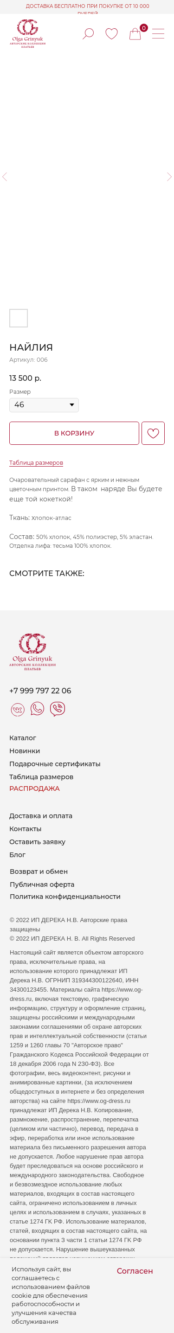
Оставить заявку (37, 842)
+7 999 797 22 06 (40, 690)
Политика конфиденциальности (65, 896)
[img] (111, 34)
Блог (17, 855)
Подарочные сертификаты (55, 764)
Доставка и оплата (40, 816)
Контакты (25, 829)
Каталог (22, 738)
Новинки (24, 751)
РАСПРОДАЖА (34, 788)
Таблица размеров (36, 462)
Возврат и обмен (39, 871)
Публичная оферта (42, 884)
